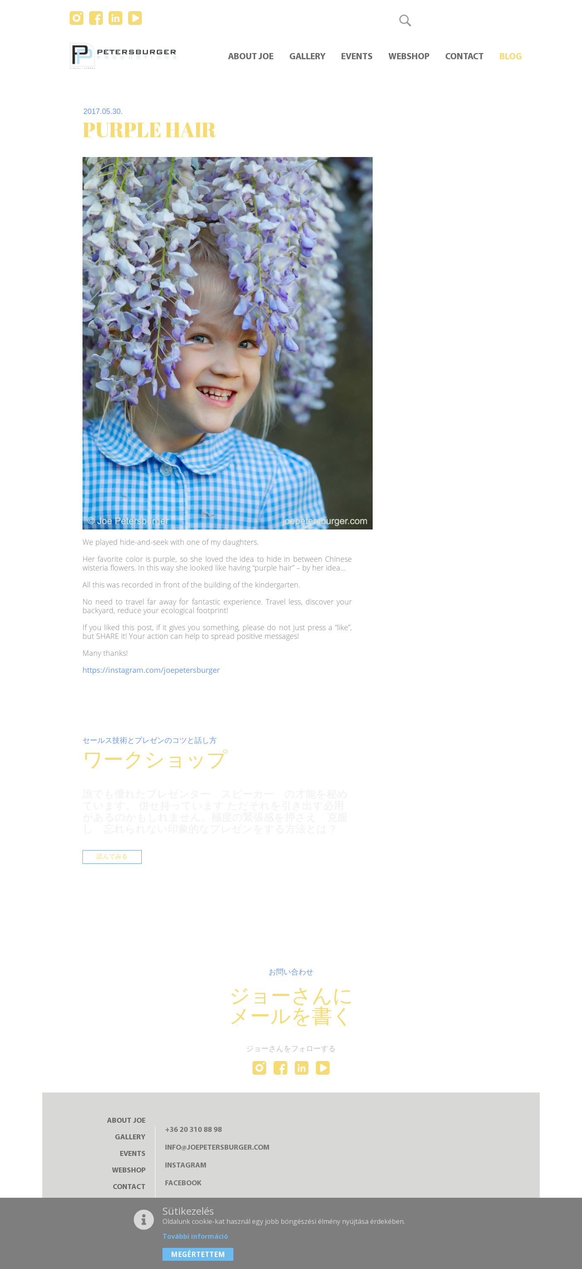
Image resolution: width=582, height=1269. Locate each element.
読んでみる (113, 858)
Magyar (436, 20)
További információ (195, 1236)
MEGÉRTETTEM (198, 1254)
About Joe (251, 57)
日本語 (507, 20)
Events (357, 57)
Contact (464, 57)
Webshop (408, 57)
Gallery (307, 57)
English (472, 20)
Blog (511, 57)
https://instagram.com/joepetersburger (151, 670)
